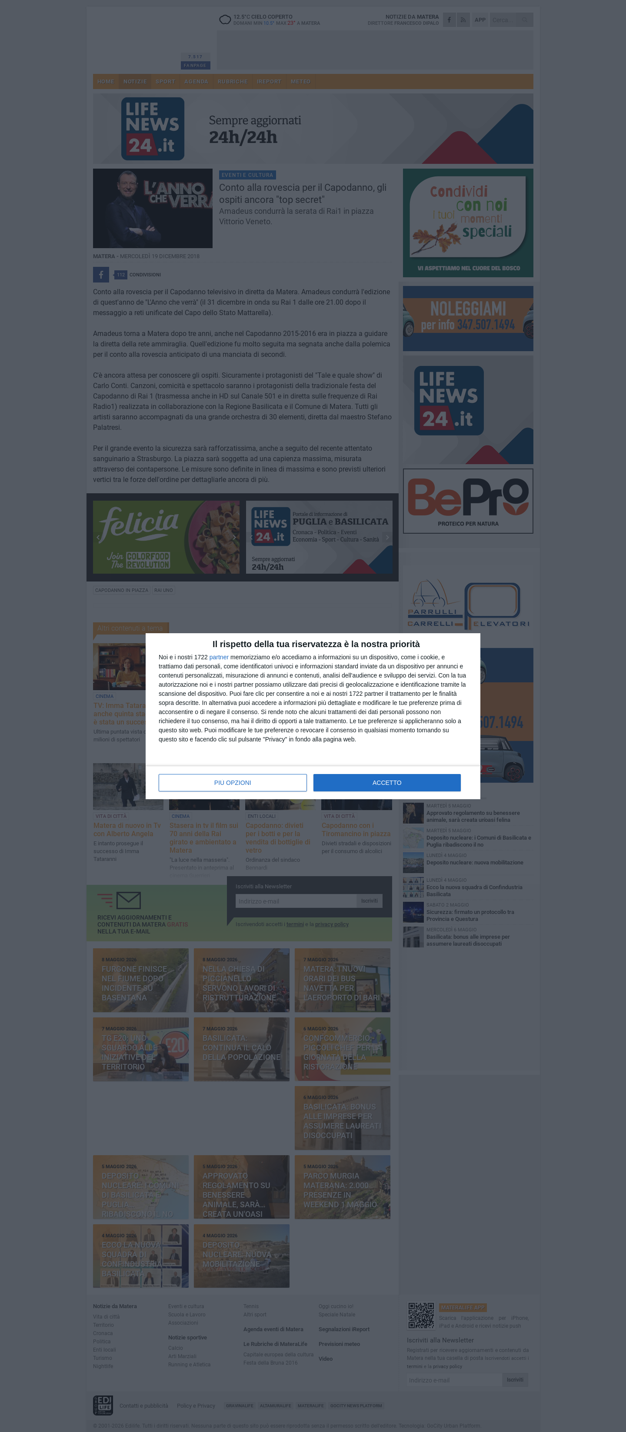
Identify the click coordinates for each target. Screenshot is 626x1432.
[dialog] (313, 716)
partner (219, 657)
